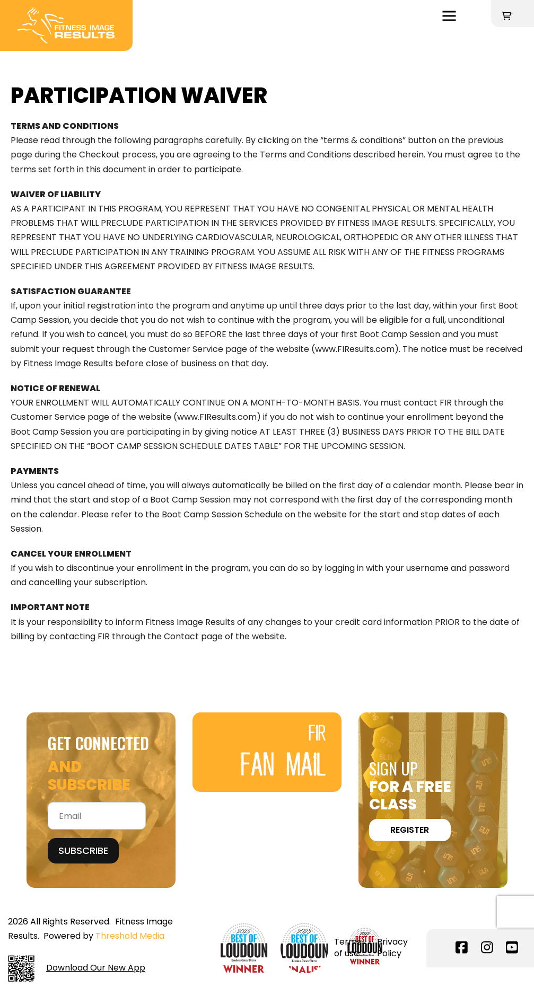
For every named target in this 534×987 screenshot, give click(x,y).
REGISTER (409, 830)
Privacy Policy (392, 947)
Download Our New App (76, 968)
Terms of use (347, 947)
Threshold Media (129, 936)
